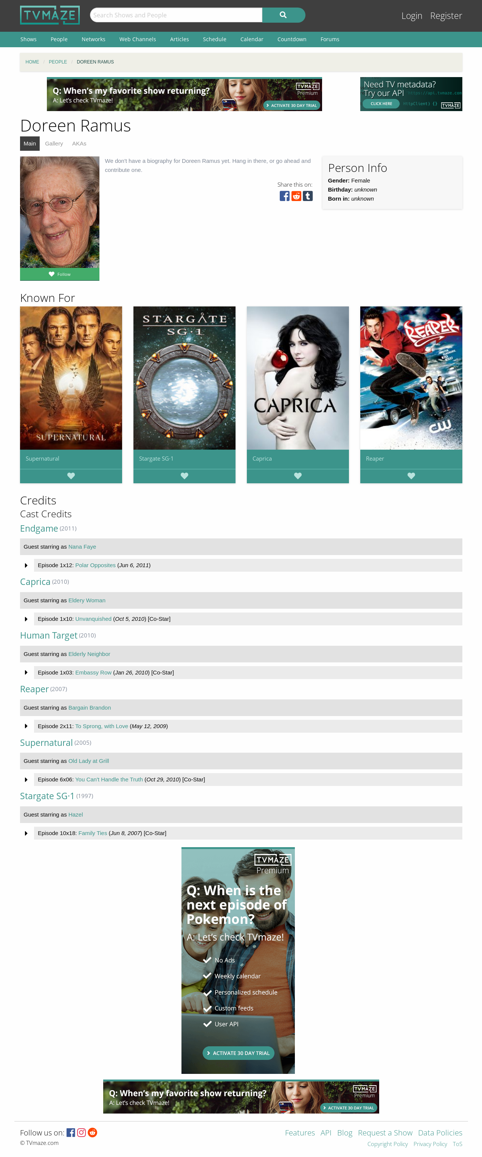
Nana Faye (82, 546)
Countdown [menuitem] (292, 39)
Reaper (375, 458)
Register (446, 16)
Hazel (75, 814)
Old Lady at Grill (88, 761)
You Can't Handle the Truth (109, 779)
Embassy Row (93, 672)
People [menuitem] (59, 39)
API (326, 1133)
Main (30, 143)
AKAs (79, 143)
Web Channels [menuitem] (137, 39)
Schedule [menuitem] (214, 39)
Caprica (262, 458)
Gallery (54, 143)
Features (300, 1133)
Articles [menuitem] (179, 39)
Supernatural (42, 458)
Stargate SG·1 (156, 458)
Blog (344, 1133)
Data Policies (440, 1133)
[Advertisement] (184, 94)
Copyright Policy (387, 1144)
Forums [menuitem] (330, 39)
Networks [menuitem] (93, 39)
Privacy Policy (430, 1144)
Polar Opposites (95, 565)
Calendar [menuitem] (251, 39)
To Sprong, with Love (101, 726)
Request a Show (385, 1133)
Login (412, 16)
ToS (457, 1144)
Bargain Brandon (89, 707)
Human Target (48, 635)
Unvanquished (93, 619)
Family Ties (93, 833)
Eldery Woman (86, 600)
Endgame (39, 528)
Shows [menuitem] (28, 39)
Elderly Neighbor (89, 654)
